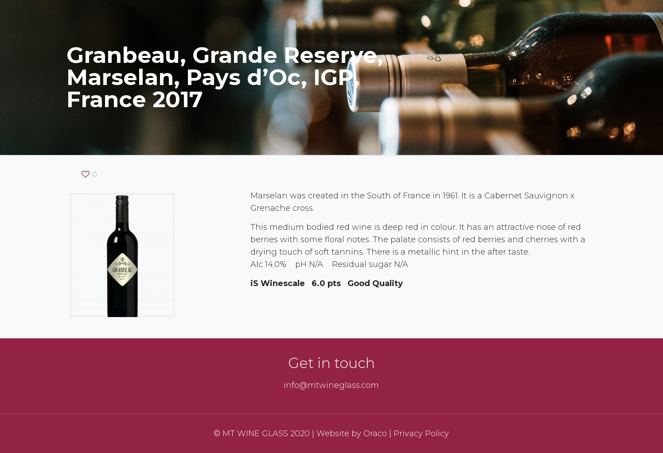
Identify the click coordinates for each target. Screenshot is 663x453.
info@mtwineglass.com (331, 385)
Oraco (375, 433)
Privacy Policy (421, 433)
